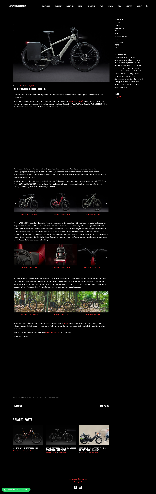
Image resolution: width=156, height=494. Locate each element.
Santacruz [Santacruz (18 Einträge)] (118, 79)
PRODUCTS (119, 42)
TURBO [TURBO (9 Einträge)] (117, 84)
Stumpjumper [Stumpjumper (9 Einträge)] (119, 82)
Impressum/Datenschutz (78, 479)
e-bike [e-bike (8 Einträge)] (124, 65)
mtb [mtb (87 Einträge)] (121, 74)
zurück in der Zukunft (76, 101)
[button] (16, 203)
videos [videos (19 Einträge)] (117, 87)
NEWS (117, 39)
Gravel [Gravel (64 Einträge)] (123, 71)
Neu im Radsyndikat (28, 398)
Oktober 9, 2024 (51, 453)
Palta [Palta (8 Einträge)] (126, 74)
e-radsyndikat (17, 398)
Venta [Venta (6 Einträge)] (137, 84)
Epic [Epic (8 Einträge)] (124, 68)
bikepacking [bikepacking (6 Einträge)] (119, 60)
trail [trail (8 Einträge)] (137, 82)
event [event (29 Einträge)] (137, 68)
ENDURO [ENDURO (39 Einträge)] (118, 68)
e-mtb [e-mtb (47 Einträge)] (129, 65)
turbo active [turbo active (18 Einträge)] (125, 84)
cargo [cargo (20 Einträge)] (138, 60)
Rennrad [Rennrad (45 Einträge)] (137, 74)
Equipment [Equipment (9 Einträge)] (130, 68)
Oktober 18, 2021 (29, 86)
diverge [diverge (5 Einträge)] (137, 63)
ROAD (117, 45)
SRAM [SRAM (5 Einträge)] (141, 79)
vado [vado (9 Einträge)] (132, 84)
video (117, 48)
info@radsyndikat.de (78, 482)
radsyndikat (18, 86)
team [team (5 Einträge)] (133, 82)
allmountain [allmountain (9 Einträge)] (119, 57)
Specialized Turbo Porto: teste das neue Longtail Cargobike (93, 449)
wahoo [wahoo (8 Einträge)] (123, 87)
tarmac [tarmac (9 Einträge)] (127, 82)
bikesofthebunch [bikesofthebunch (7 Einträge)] (129, 60)
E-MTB (117, 25)
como (37, 398)
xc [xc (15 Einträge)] (127, 87)
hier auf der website (52, 333)
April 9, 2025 (16, 451)
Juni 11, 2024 (83, 453)
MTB (116, 34)
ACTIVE (117, 22)
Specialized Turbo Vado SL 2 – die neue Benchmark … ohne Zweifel (61, 449)
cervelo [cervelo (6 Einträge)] (117, 63)
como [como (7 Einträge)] (123, 63)
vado (57, 398)
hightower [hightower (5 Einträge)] (130, 71)
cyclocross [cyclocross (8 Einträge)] (130, 63)
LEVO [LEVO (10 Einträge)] (117, 74)
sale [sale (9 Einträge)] (133, 76)
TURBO (45, 398)
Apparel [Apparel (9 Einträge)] (126, 57)
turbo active (51, 398)
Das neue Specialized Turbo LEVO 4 (26, 448)
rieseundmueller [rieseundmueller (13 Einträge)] (120, 76)
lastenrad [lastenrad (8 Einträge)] (138, 71)
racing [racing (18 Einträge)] (131, 74)
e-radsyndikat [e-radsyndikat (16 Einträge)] (137, 65)
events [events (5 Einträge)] (117, 71)
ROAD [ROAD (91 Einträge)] (129, 76)
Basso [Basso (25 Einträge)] (133, 57)
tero (41, 398)
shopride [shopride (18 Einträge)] (126, 79)
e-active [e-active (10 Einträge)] (117, 65)
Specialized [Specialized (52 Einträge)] (133, 79)
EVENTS (117, 31)
